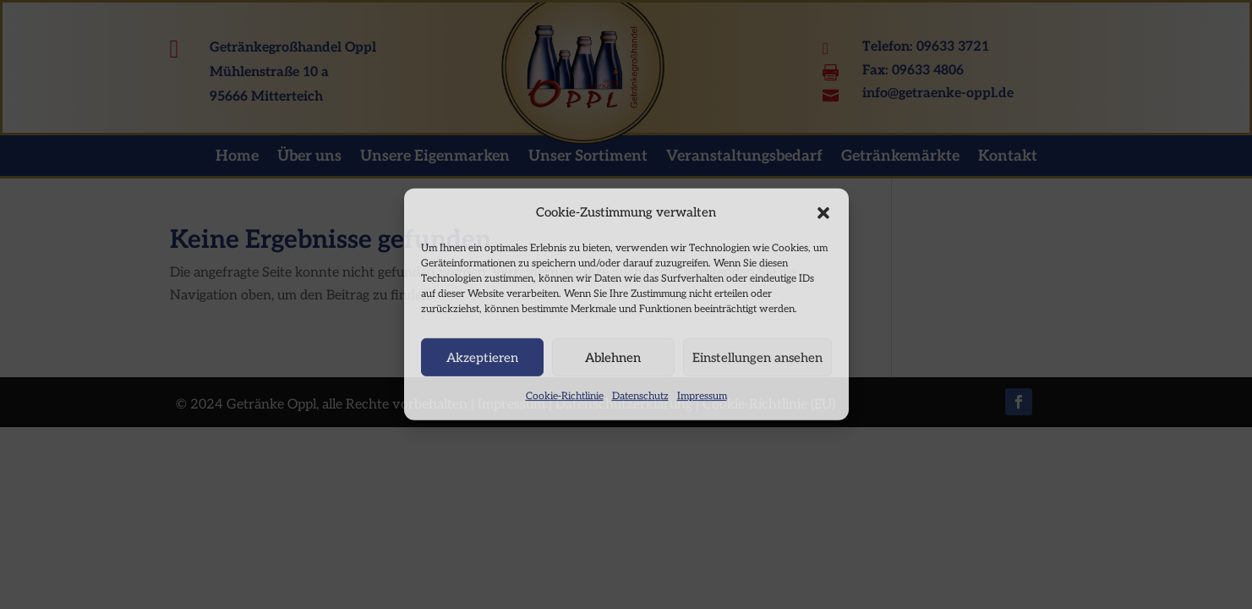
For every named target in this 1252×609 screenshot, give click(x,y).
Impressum (702, 396)
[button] (823, 212)
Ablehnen (613, 357)
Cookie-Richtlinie (565, 396)
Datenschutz (640, 396)
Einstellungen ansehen (757, 357)
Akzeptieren (482, 357)
